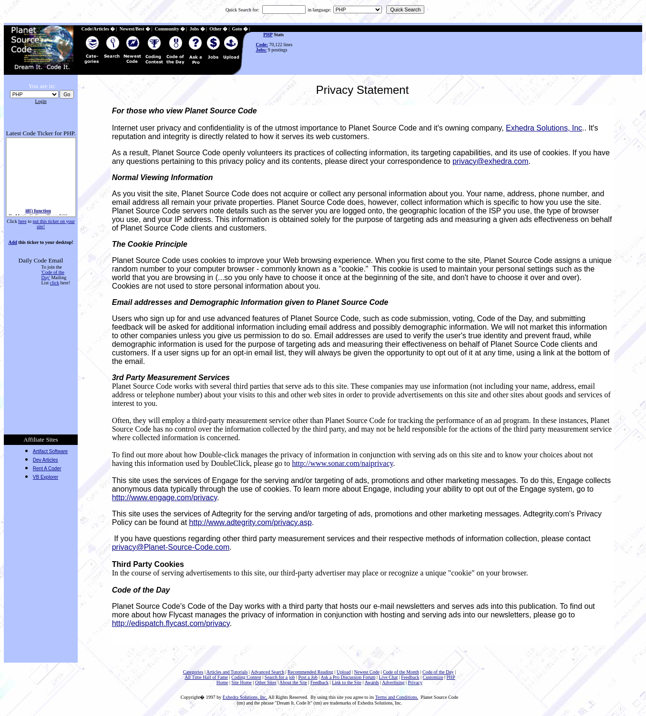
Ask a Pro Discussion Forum (347, 677)
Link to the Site (346, 682)
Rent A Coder (47, 468)
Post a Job (308, 677)
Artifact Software (50, 451)
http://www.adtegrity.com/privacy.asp (250, 522)
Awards (372, 682)
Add (12, 242)
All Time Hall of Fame (206, 677)
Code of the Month (401, 672)
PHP (267, 34)
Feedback (410, 677)
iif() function (38, 211)
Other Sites (266, 682)
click (54, 282)
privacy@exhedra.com (490, 161)
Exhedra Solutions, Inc (544, 128)
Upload (343, 672)
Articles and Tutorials (227, 672)
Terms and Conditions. (397, 697)
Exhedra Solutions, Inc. (245, 697)
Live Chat (388, 677)
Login (41, 101)
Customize (433, 677)
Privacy (415, 682)
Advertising (393, 682)
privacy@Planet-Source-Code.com (171, 547)
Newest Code (367, 672)
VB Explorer (45, 477)
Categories (193, 672)
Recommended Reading (310, 672)
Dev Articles (45, 460)
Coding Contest (246, 677)
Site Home (241, 682)
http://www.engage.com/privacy (164, 498)
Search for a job (280, 677)
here (22, 221)
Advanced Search (267, 672)
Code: (262, 44)
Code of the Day (438, 672)
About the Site (293, 682)
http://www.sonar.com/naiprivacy (342, 463)
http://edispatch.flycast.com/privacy (171, 623)
